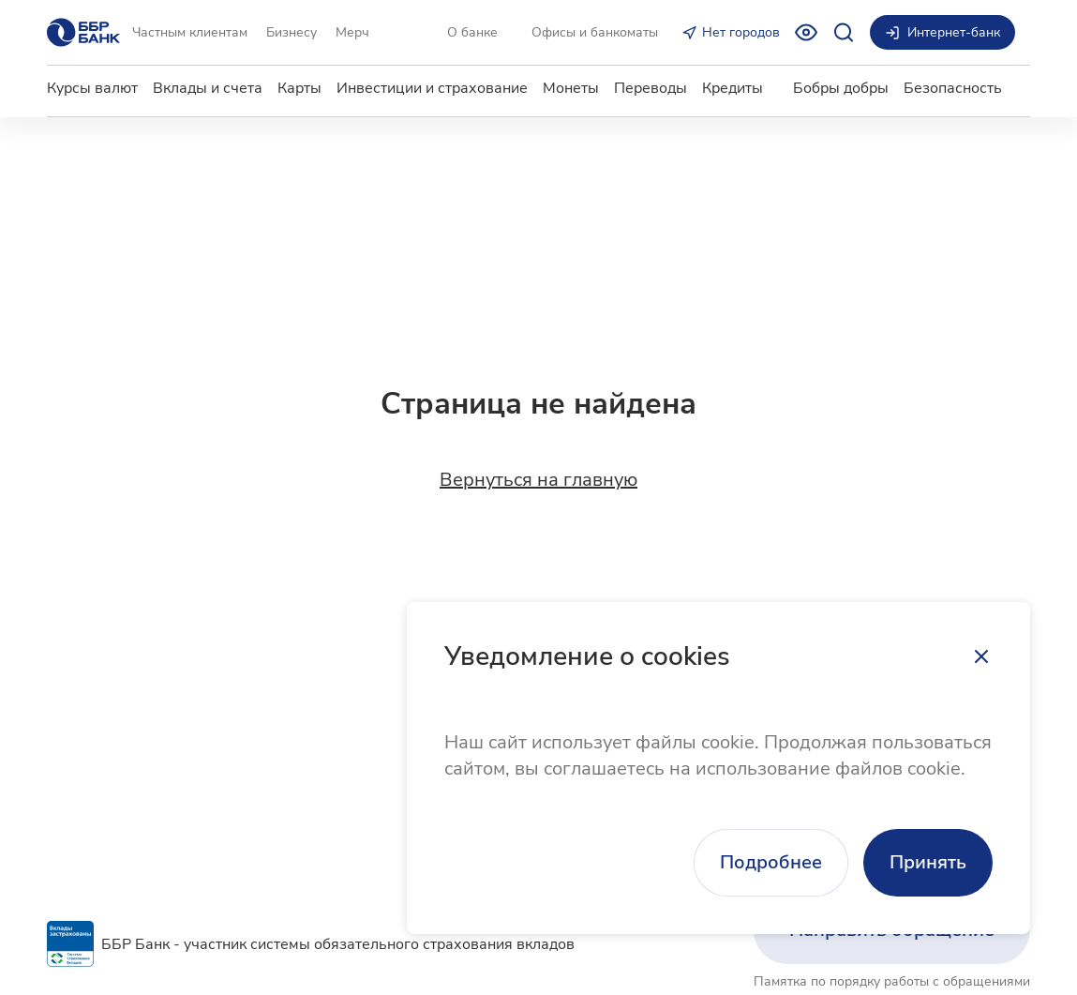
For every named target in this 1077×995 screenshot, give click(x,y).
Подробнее (771, 862)
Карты (299, 88)
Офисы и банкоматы (594, 32)
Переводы (650, 88)
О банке (472, 32)
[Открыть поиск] (843, 32)
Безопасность (953, 88)
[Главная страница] (83, 32)
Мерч (352, 32)
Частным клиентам (189, 32)
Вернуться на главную (538, 480)
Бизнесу (291, 32)
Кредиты (732, 88)
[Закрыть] (981, 656)
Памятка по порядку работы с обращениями (892, 981)
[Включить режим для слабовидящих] (806, 32)
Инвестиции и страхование (432, 88)
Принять (928, 862)
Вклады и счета (207, 88)
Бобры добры (841, 88)
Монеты (571, 88)
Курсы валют (92, 88)
